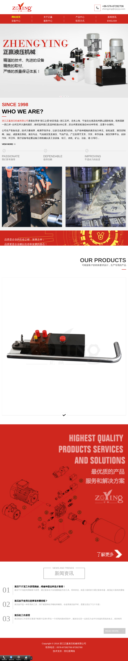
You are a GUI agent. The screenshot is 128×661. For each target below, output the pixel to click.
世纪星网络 (69, 651)
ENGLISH (112, 21)
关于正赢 (48, 17)
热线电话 (4, 659)
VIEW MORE (7, 144)
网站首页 (16, 17)
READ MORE (114, 631)
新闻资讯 (112, 17)
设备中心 (16, 21)
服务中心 (48, 21)
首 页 (25, 659)
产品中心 (80, 17)
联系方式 (80, 21)
